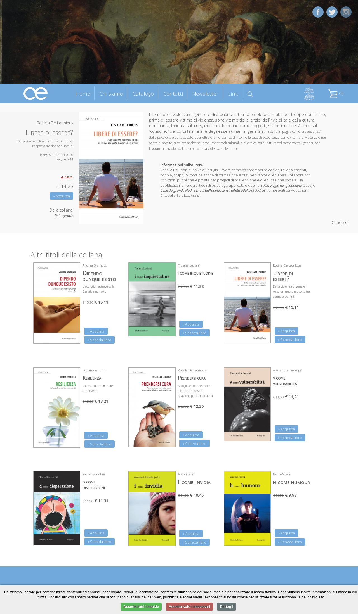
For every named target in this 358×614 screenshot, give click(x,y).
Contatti (173, 93)
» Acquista (61, 195)
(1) (335, 93)
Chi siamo (111, 93)
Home (83, 93)
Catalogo (143, 93)
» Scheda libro (99, 339)
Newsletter (205, 93)
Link (233, 93)
